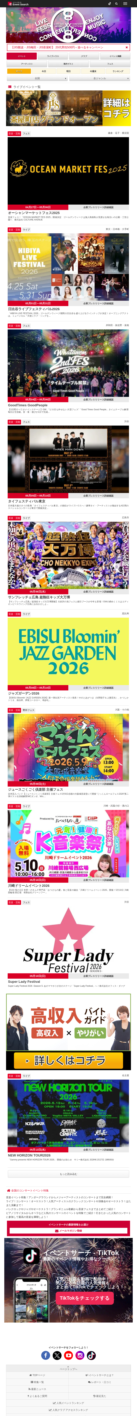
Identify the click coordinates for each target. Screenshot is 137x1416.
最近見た (99, 1396)
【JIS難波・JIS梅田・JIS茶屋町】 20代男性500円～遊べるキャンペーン (57, 47)
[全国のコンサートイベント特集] (28, 1190)
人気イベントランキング (68, 1403)
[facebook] (45, 1356)
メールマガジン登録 (68, 1230)
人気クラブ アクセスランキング (68, 1410)
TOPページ (37, 1375)
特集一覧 (37, 1382)
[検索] (116, 4)
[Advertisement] (68, 1334)
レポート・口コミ (99, 1382)
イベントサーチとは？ (100, 1375)
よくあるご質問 (37, 1396)
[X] (57, 1356)
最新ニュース (37, 1389)
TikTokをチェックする (85, 1298)
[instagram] (79, 1356)
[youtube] (68, 1356)
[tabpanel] (68, 25)
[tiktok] (110, 3)
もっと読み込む (68, 1174)
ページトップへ (68, 1368)
